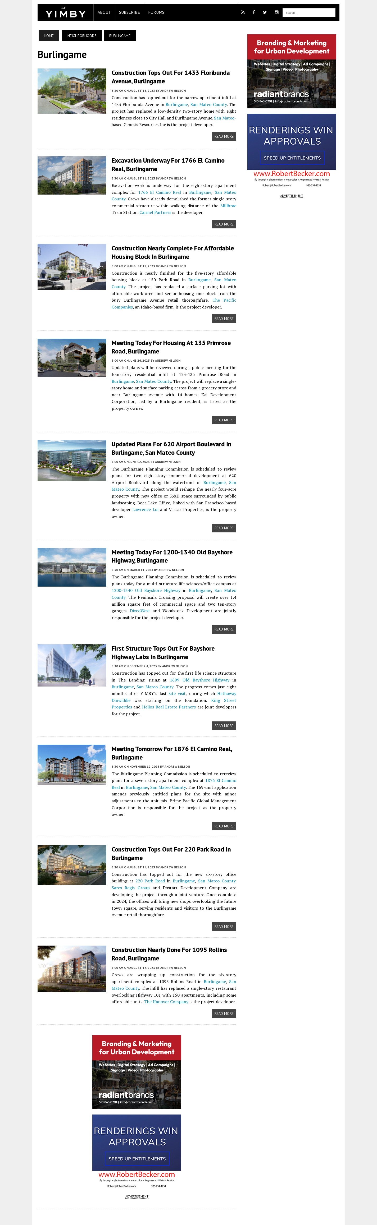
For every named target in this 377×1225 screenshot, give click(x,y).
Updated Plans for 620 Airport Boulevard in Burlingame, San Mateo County (166, 440)
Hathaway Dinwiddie (207, 678)
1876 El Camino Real (218, 759)
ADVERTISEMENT (135, 1163)
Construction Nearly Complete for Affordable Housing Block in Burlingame (168, 251)
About (99, 12)
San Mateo (225, 118)
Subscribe (124, 12)
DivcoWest (218, 589)
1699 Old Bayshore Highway (179, 664)
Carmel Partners (122, 212)
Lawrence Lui (217, 495)
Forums (151, 12)
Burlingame (175, 104)
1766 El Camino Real (151, 191)
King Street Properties (184, 685)
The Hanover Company (129, 967)
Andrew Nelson (168, 90)
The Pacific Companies (168, 299)
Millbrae (199, 205)
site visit (145, 678)
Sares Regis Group (220, 853)
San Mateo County (209, 104)
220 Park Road (121, 853)
